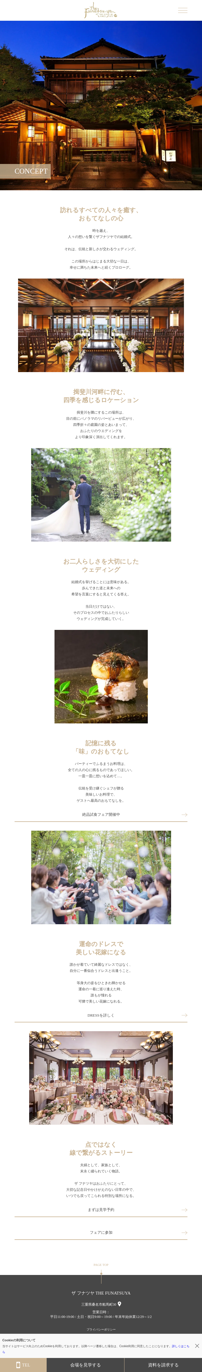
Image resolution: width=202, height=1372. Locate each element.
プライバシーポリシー (101, 1329)
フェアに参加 (101, 1232)
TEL (23, 1365)
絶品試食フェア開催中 (101, 814)
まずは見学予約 (101, 1209)
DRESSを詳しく (100, 1015)
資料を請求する (163, 1365)
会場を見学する (85, 1365)
